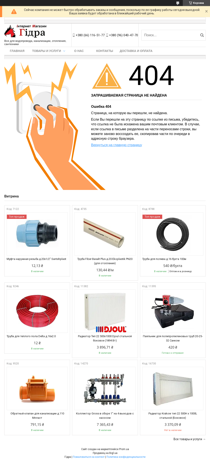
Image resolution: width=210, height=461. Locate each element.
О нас (79, 51)
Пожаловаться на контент (89, 456)
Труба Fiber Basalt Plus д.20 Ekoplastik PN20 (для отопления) (104, 261)
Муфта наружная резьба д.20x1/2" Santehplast (36, 259)
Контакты (104, 51)
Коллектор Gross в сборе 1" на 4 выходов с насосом (105, 415)
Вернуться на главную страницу (116, 145)
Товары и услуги (46, 51)
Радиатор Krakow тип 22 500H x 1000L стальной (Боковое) (172, 415)
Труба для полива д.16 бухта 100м (164, 259)
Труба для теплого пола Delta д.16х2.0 (31, 336)
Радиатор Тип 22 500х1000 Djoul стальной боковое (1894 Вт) (105, 338)
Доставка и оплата (136, 51)
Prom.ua (124, 449)
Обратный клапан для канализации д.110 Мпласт (37, 415)
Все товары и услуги (188, 439)
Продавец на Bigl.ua (105, 453)
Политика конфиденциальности (126, 456)
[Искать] (202, 35)
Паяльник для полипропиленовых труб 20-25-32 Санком (173, 338)
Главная (17, 51)
